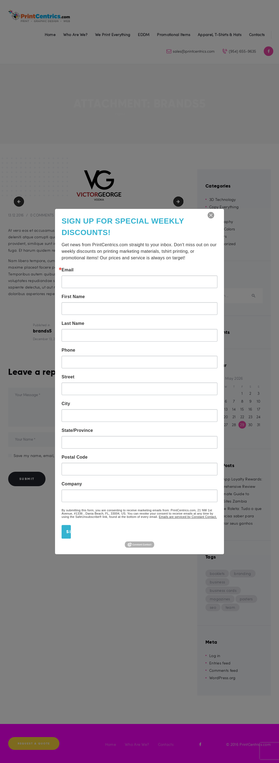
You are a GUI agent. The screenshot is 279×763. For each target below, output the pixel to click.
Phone (68, 350)
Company (72, 484)
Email (68, 270)
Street (68, 377)
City (66, 404)
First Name (73, 297)
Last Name (73, 323)
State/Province (77, 430)
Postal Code (75, 457)
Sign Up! (68, 532)
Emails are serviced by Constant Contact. (188, 516)
